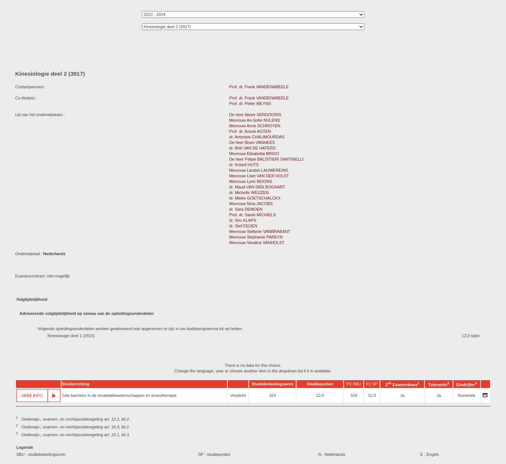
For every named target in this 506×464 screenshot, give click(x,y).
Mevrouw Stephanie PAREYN (256, 237)
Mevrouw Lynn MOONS (250, 181)
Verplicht (238, 395)
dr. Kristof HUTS (243, 164)
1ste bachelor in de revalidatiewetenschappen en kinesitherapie (119, 395)
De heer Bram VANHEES (252, 142)
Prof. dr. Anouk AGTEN (250, 131)
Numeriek (466, 395)
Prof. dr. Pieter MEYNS (250, 103)
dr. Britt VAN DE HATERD (252, 148)
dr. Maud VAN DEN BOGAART (257, 187)
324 (272, 395)
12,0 (320, 395)
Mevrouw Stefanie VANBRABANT (259, 231)
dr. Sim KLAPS (242, 220)
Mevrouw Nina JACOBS (250, 203)
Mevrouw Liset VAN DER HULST (259, 176)
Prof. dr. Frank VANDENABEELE (259, 87)
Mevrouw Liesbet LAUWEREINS (258, 170)
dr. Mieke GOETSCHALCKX (254, 198)
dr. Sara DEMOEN (245, 209)
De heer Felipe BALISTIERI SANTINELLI (266, 159)
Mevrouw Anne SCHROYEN (254, 126)
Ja (402, 395)
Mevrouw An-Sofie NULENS (254, 120)
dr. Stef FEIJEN (243, 226)
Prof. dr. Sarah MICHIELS (252, 215)
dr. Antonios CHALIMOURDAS (256, 137)
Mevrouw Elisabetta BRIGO (254, 153)
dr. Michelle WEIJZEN (249, 192)
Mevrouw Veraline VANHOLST (256, 242)
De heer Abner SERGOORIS (255, 114)
